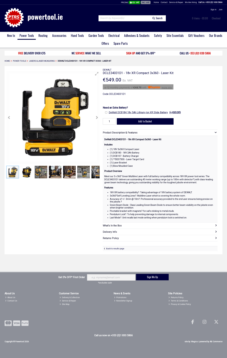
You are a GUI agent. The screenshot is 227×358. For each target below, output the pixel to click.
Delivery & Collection (70, 297)
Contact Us (11, 301)
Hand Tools (77, 35)
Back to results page (115, 249)
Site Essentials (175, 35)
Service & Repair (176, 2)
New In (11, 35)
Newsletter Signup (123, 301)
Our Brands (215, 35)
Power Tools (27, 35)
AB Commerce (216, 342)
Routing (43, 35)
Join (220, 10)
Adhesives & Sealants (136, 35)
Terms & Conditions (178, 301)
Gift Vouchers (196, 35)
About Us (10, 297)
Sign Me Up (152, 277)
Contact (164, 2)
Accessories (59, 35)
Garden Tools (96, 35)
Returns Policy (176, 297)
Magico (194, 342)
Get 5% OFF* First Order (71, 277)
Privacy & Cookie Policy (180, 304)
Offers (105, 43)
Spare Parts (121, 43)
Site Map (64, 304)
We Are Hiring (191, 2)
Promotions (120, 297)
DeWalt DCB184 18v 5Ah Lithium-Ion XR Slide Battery (145, 112)
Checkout (216, 18)
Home (156, 2)
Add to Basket (145, 121)
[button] (96, 73)
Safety (158, 35)
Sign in (213, 10)
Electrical (113, 35)
